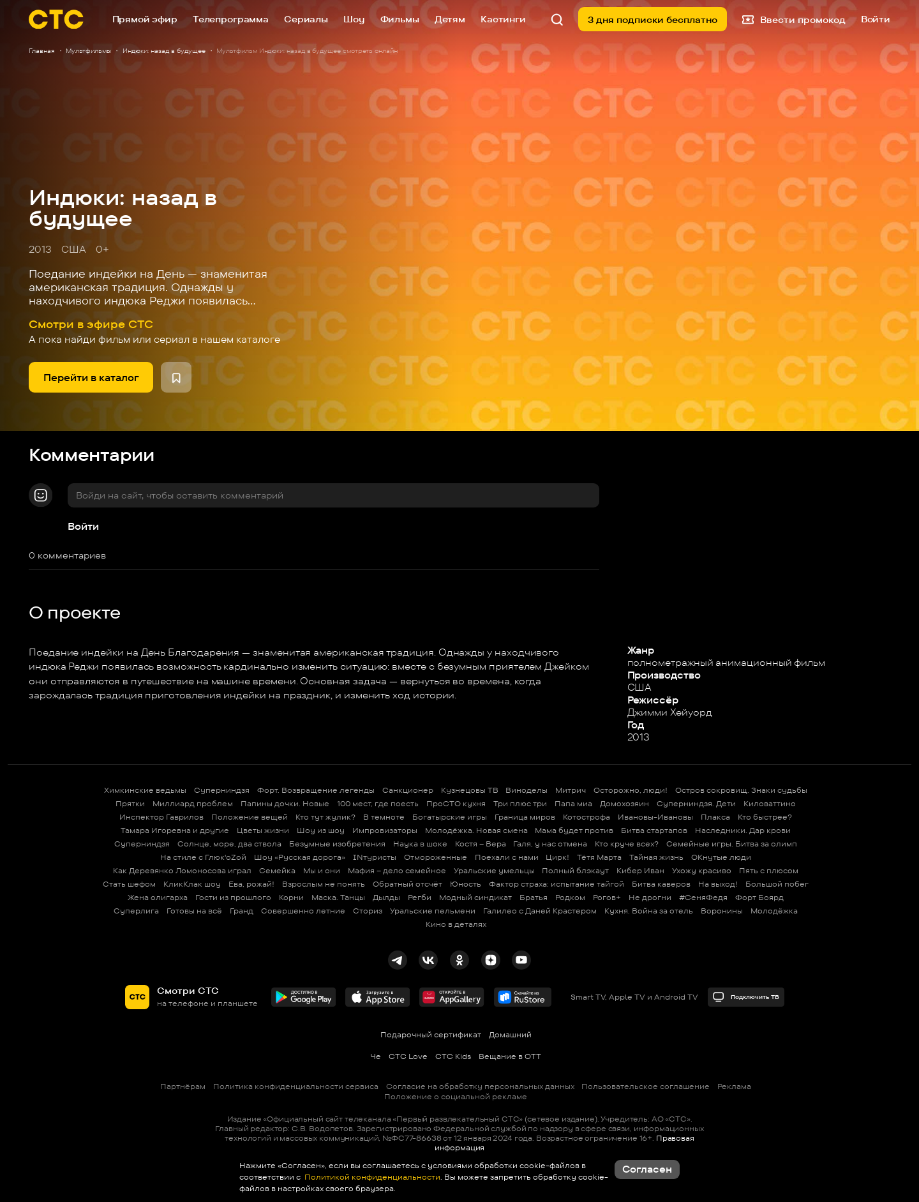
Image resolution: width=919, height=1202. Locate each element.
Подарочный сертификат (430, 1034)
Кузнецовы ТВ (469, 790)
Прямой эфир (144, 18)
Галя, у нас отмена (550, 843)
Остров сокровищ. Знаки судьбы (741, 790)
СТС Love (408, 1056)
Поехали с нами (507, 857)
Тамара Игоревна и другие (175, 830)
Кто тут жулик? (325, 817)
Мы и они (321, 870)
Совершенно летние (303, 910)
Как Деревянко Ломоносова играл (182, 870)
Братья (533, 897)
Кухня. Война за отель (648, 910)
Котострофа (586, 817)
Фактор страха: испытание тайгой (556, 884)
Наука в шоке (420, 843)
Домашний (510, 1034)
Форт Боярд (759, 897)
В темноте (384, 817)
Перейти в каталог (91, 378)
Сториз (367, 910)
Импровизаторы (384, 830)
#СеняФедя (703, 897)
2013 (40, 249)
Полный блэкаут (575, 870)
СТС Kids (453, 1056)
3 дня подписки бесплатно (652, 19)
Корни (291, 897)
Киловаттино (769, 803)
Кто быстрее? (765, 817)
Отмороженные (435, 857)
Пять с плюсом (768, 870)
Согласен (647, 1169)
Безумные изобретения (337, 843)
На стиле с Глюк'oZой (203, 857)
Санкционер (407, 790)
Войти (83, 526)
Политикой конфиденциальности (371, 1177)
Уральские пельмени (432, 910)
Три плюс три (520, 803)
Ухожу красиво (701, 870)
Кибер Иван (640, 870)
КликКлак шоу (192, 884)
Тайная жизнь (656, 857)
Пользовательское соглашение (645, 1086)
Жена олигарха (158, 897)
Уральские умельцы (494, 870)
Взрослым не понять (323, 884)
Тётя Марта (599, 857)
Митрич (570, 790)
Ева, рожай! (251, 884)
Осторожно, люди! (631, 790)
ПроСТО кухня (456, 803)
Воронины (722, 910)
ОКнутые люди (721, 857)
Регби (419, 897)
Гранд (241, 910)
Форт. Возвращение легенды (316, 790)
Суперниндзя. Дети (696, 803)
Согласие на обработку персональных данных (480, 1086)
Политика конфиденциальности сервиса (295, 1086)
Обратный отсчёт (407, 884)
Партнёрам (182, 1086)
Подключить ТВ (745, 997)
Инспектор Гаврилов (161, 817)
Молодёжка (774, 910)
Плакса (715, 817)
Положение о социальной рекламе (455, 1096)
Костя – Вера (480, 843)
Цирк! (557, 857)
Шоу (354, 18)
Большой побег (777, 884)
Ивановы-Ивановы (655, 817)
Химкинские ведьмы (145, 790)
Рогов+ (607, 897)
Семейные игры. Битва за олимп (731, 843)
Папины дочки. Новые (285, 803)
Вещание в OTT (510, 1056)
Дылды (386, 897)
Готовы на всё (194, 910)
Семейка (277, 870)
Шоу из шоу (321, 830)
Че (375, 1056)
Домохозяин (624, 803)
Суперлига (136, 910)
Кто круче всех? (627, 843)
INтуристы (374, 857)
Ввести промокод (794, 19)
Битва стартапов (654, 830)
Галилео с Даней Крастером (540, 910)
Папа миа (573, 803)
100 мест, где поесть (378, 803)
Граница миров (525, 817)
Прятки (130, 803)
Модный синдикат (475, 897)
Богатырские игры (449, 817)
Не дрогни (650, 897)
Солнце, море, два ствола (229, 843)
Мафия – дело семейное (397, 870)
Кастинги (503, 18)
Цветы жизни (263, 830)
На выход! (718, 884)
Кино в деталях (456, 924)
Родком (570, 897)
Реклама (734, 1086)
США (73, 249)
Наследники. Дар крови (743, 830)
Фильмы (399, 18)
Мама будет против (574, 830)
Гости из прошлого (233, 897)
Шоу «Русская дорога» (299, 857)
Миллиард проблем (193, 803)
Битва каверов (661, 884)
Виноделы (526, 790)
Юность (465, 884)
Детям (450, 18)
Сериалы (306, 18)
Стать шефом (129, 884)
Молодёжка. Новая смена (476, 830)
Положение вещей (249, 817)
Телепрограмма (231, 18)
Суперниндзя (222, 790)
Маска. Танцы (338, 897)
